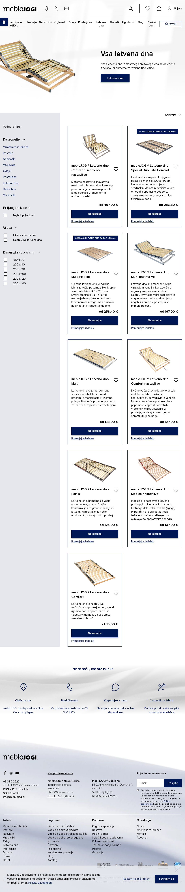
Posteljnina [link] (9, 177)
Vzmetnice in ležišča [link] (15, 147)
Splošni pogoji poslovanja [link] (107, 837)
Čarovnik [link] (53, 845)
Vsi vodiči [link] (53, 841)
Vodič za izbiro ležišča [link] (61, 826)
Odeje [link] (7, 171)
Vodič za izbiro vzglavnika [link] (63, 830)
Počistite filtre (12, 127)
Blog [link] (50, 856)
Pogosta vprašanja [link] (103, 826)
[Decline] (176, 870)
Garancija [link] (97, 852)
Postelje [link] (8, 153)
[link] (115, 78)
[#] (131, 8)
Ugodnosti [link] (128, 22)
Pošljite (173, 783)
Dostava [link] (97, 830)
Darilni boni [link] (151, 24)
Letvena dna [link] (10, 183)
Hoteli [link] (6, 860)
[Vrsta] (11, 227)
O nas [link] (140, 826)
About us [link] (142, 837)
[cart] (159, 8)
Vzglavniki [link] (9, 165)
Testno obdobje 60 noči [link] (106, 845)
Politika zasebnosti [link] (103, 841)
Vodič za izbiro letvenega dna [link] (65, 837)
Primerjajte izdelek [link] (82, 221)
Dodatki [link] (7, 852)
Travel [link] (6, 856)
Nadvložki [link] (9, 159)
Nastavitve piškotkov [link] (136, 879)
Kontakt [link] (141, 833)
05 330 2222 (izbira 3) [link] (105, 796)
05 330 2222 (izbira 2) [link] (61, 796)
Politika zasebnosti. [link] (40, 883)
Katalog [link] (52, 860)
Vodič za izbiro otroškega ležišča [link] (67, 833)
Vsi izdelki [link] (9, 195)
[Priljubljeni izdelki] (20, 207)
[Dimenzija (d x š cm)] (22, 252)
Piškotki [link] (96, 848)
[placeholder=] (159, 783)
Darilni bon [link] (9, 189)
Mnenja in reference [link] (149, 830)
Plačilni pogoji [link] (100, 833)
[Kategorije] (15, 139)
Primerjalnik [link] (54, 848)
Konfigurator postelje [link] (60, 852)
